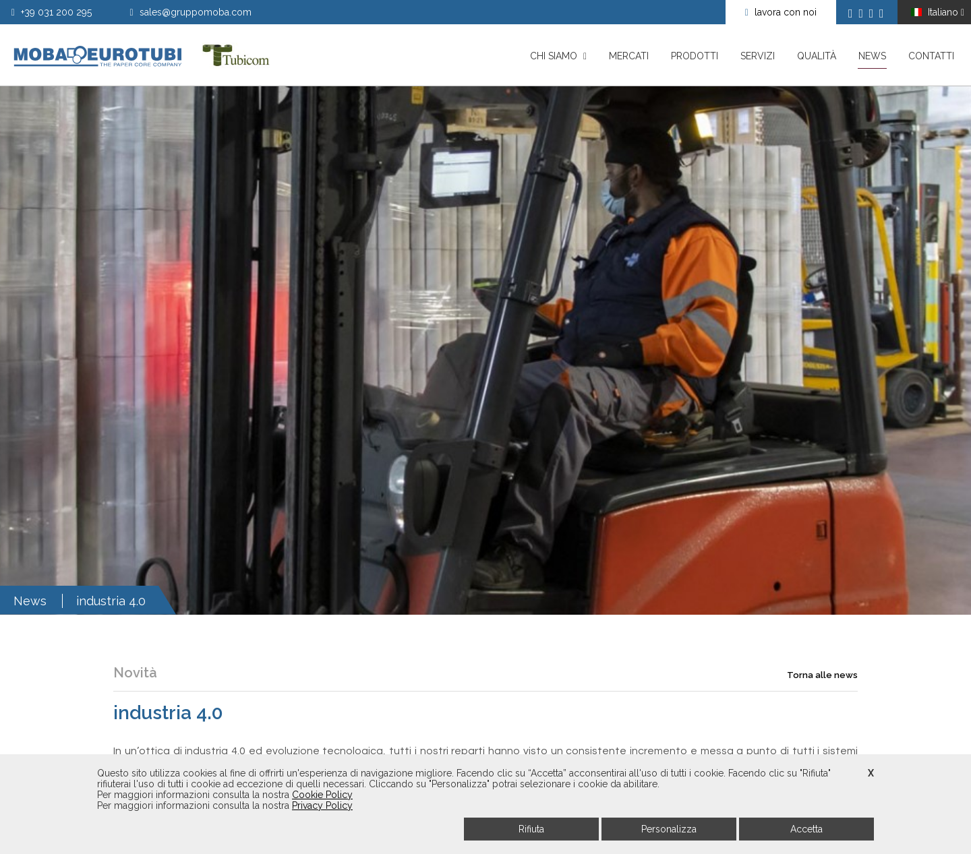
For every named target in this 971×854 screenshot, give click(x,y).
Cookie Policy (322, 794)
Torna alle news (822, 697)
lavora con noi (781, 12)
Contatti (931, 56)
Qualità (816, 56)
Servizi (757, 56)
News (872, 60)
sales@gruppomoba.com (191, 12)
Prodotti (694, 56)
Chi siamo (558, 56)
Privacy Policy (322, 805)
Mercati (629, 56)
